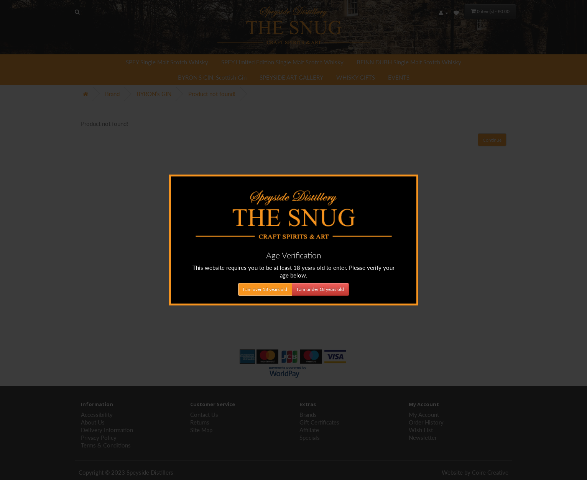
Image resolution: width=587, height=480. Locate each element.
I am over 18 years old (265, 289)
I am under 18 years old (320, 289)
